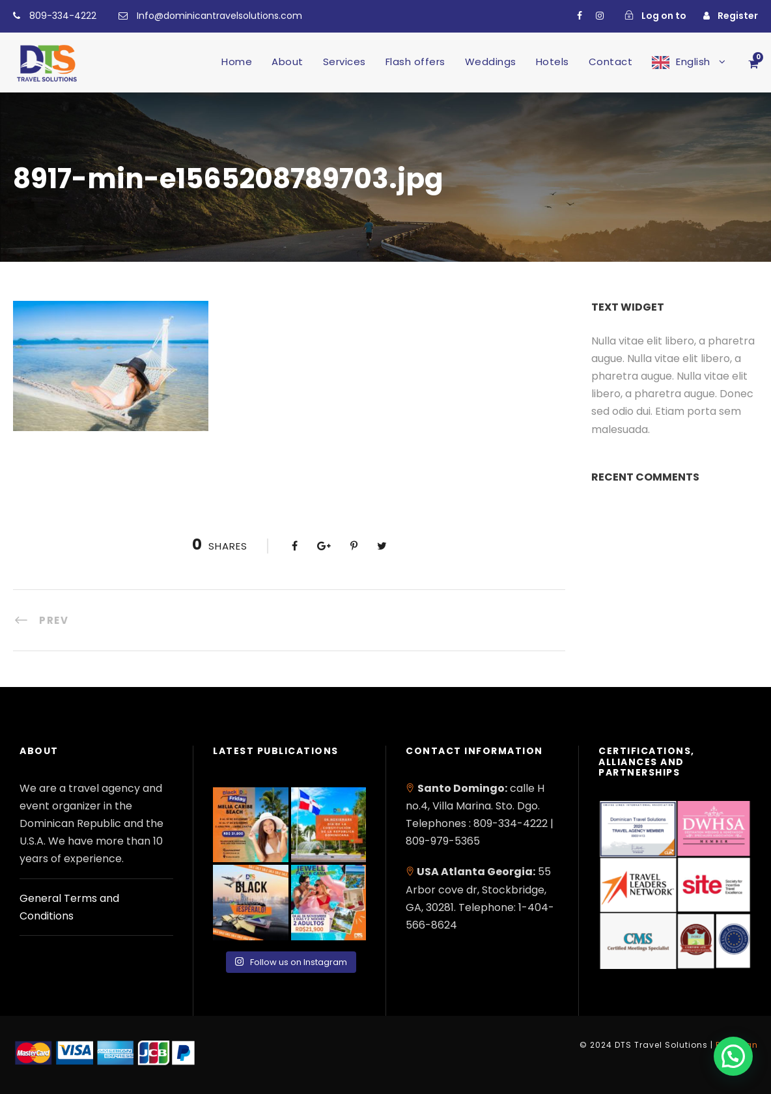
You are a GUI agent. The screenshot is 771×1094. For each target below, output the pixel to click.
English (693, 61)
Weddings (490, 61)
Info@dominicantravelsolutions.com (219, 15)
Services (344, 61)
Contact (611, 61)
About (287, 61)
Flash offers (415, 61)
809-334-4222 (62, 15)
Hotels (552, 61)
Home (236, 61)
